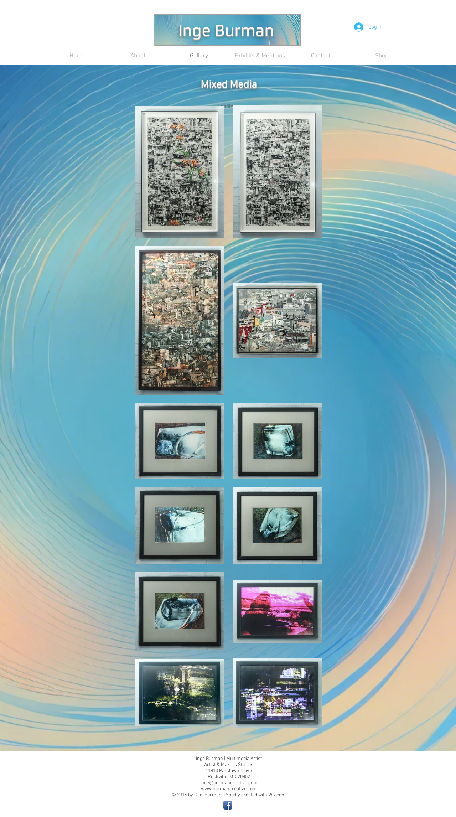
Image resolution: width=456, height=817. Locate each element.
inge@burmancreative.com (229, 783)
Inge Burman (226, 29)
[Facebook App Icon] (227, 805)
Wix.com (277, 795)
